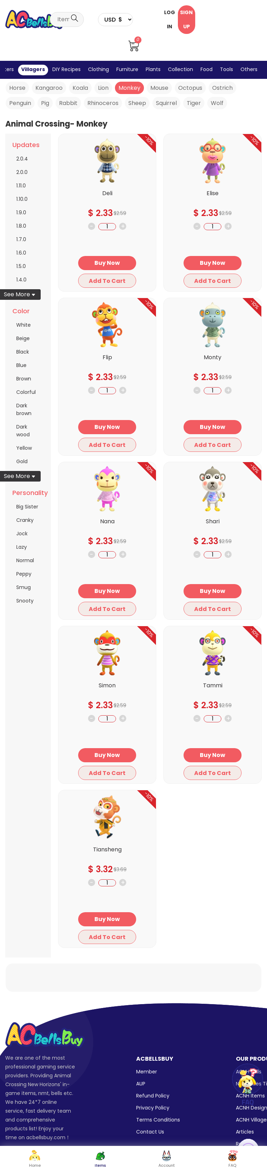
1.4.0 (21, 279)
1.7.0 (21, 239)
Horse (17, 88)
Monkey (129, 88)
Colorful (26, 392)
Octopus (190, 88)
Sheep (137, 103)
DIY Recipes (66, 69)
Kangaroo (49, 88)
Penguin (20, 103)
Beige (23, 338)
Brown (23, 378)
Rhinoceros (102, 103)
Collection (180, 69)
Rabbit (68, 103)
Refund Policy (152, 1095)
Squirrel (166, 103)
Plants (153, 69)
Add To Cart (107, 281)
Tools (226, 69)
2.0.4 (22, 158)
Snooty (25, 600)
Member (146, 1071)
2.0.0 (22, 172)
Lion (103, 88)
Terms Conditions (158, 1119)
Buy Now (107, 263)
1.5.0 (21, 266)
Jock (22, 533)
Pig (45, 103)
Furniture (127, 69)
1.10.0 (22, 199)
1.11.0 (21, 185)
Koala (80, 88)
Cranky (25, 520)
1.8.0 (21, 225)
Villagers (33, 69)
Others (248, 69)
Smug (23, 587)
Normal (25, 560)
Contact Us (150, 1131)
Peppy (23, 573)
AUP (140, 1083)
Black (22, 351)
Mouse (159, 88)
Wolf (217, 103)
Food (207, 69)
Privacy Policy (152, 1107)
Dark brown (23, 409)
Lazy (21, 546)
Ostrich (222, 88)
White (23, 324)
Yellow (24, 447)
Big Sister (27, 506)
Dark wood (23, 430)
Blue (21, 365)
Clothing (98, 69)
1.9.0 (21, 212)
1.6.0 (21, 252)
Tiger (194, 103)
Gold (22, 461)
